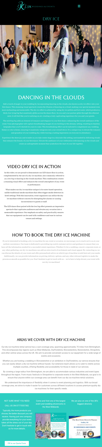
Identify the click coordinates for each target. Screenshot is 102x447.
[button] (79, 6)
